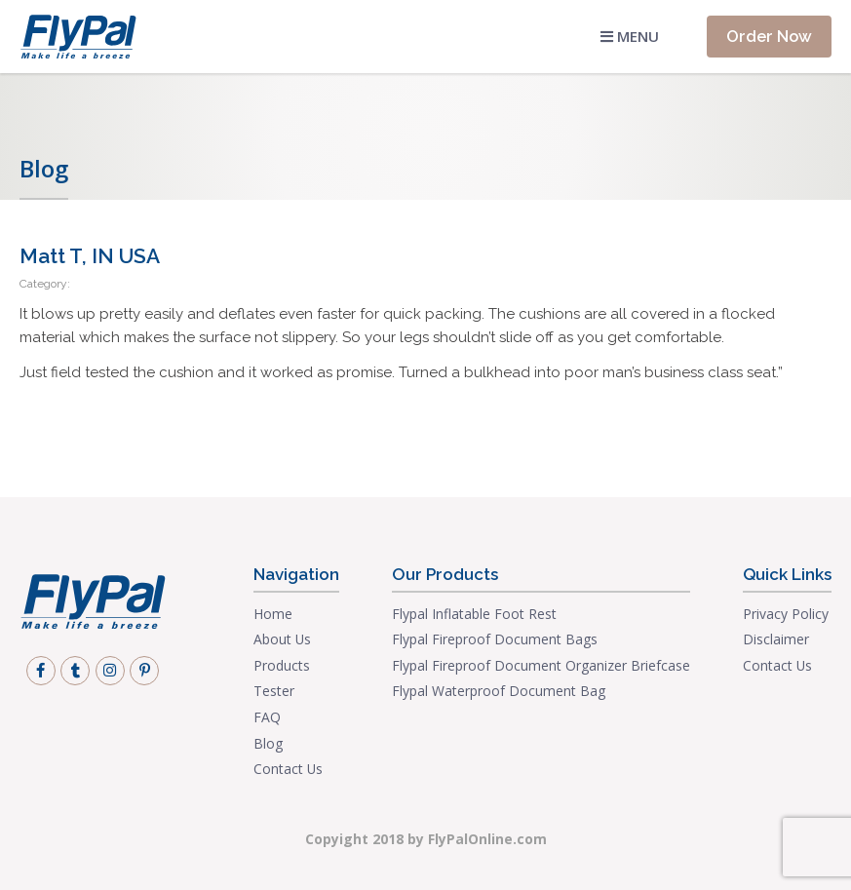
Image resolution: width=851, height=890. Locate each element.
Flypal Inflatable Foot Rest (474, 613)
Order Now (769, 36)
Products (281, 665)
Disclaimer (776, 639)
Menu (629, 36)
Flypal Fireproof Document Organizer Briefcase (541, 665)
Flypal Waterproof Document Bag (498, 690)
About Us (282, 639)
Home (272, 613)
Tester (273, 690)
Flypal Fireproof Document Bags (495, 639)
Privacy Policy (786, 613)
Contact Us (288, 768)
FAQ (267, 717)
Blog (268, 743)
